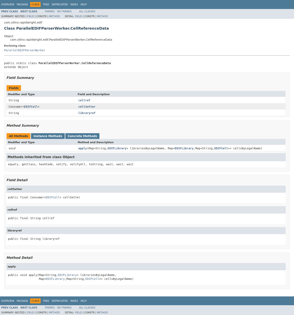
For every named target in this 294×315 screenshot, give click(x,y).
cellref (84, 100)
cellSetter (87, 106)
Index (74, 4)
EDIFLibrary (117, 148)
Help (83, 4)
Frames (50, 11)
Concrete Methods (82, 136)
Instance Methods (47, 136)
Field (30, 16)
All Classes (87, 11)
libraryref (87, 113)
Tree (46, 4)
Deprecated (60, 4)
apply (82, 148)
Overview (7, 4)
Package (22, 4)
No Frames (64, 11)
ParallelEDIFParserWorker (24, 50)
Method (54, 16)
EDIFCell (31, 106)
